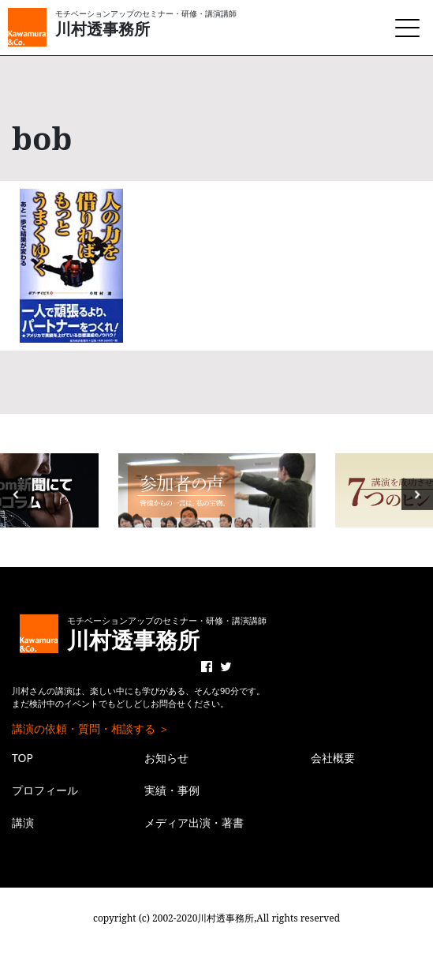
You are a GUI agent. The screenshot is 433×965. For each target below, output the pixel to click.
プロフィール (45, 790)
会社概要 (333, 757)
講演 (23, 822)
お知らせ (166, 757)
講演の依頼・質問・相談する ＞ (91, 728)
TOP (22, 757)
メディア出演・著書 (194, 822)
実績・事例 (172, 790)
